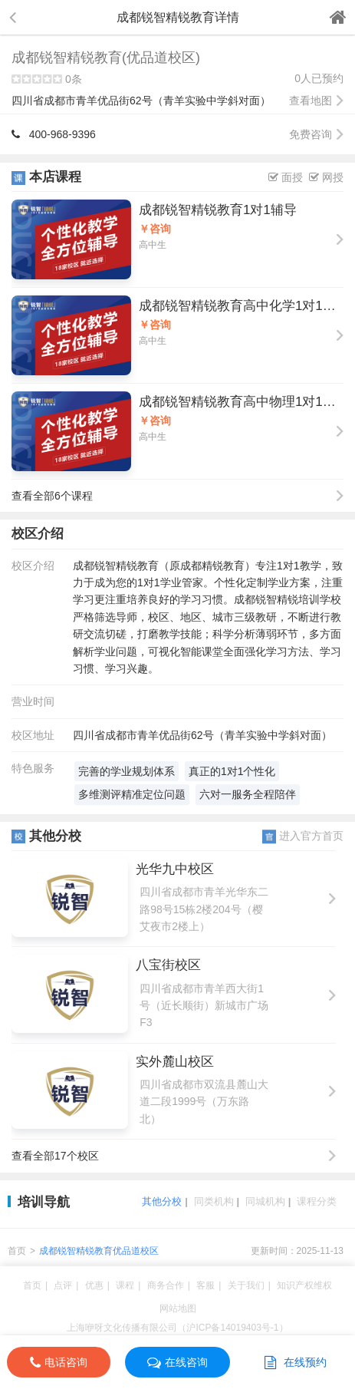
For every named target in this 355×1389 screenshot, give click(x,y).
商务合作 (165, 1285)
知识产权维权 (304, 1285)
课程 (125, 1285)
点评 (63, 1285)
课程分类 (317, 1201)
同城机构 (265, 1201)
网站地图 (177, 1308)
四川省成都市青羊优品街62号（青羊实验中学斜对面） (177, 100)
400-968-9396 (54, 134)
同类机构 (214, 1201)
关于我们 (246, 1285)
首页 (17, 1250)
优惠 (94, 1285)
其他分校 (162, 1201)
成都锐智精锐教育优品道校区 (99, 1250)
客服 (205, 1285)
